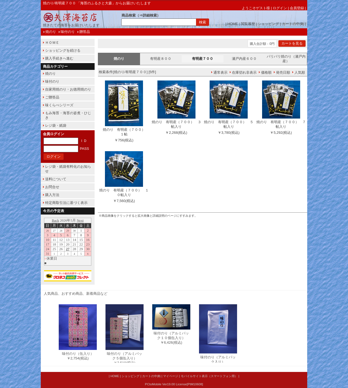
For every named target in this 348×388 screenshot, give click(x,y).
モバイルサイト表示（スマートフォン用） (209, 376)
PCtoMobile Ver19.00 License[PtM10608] (174, 384)
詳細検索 (150, 15)
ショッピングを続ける (62, 50)
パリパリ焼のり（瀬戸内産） (286, 58)
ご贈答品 (52, 97)
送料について (55, 179)
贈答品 (84, 32)
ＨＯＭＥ (52, 43)
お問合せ (52, 187)
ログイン (280, 8)
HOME (232, 24)
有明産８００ (160, 59)
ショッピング (268, 24)
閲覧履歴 (248, 24)
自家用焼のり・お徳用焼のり (68, 89)
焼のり (50, 32)
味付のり (68, 32)
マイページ (170, 376)
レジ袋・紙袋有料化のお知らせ (68, 168)
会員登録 (297, 8)
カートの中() (293, 24)
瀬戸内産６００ (244, 59)
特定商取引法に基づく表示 (66, 203)
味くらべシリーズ (59, 105)
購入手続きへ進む (59, 58)
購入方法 (52, 195)
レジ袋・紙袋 (55, 125)
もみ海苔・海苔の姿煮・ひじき (68, 115)
